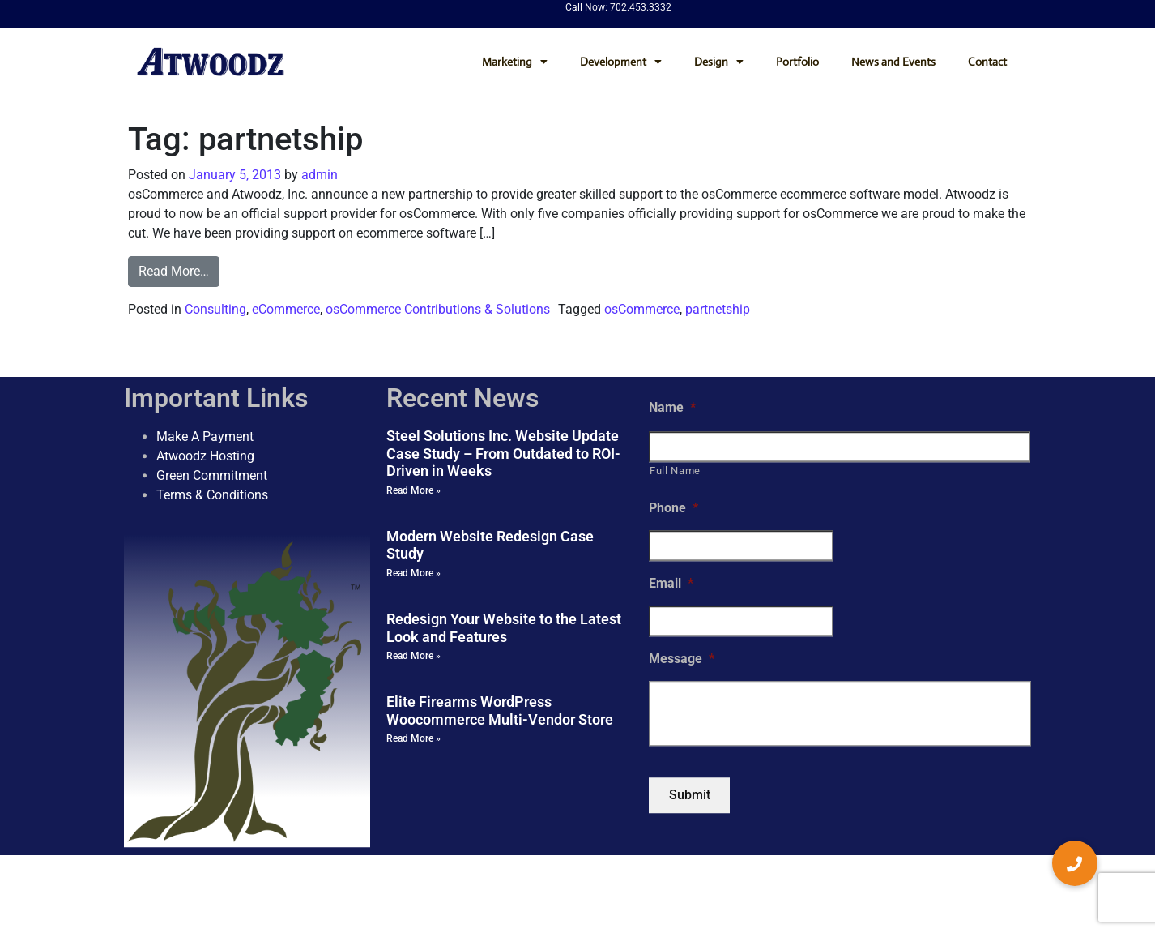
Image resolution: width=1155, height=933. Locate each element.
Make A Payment (205, 436)
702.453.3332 (640, 7)
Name (672, 407)
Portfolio (797, 61)
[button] (1074, 863)
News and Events (893, 61)
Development (621, 61)
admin (318, 174)
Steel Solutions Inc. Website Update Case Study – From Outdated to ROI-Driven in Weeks (503, 453)
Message (681, 658)
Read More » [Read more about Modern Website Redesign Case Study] (413, 573)
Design (719, 61)
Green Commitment (211, 475)
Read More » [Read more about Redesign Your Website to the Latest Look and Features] (413, 655)
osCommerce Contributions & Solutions (438, 309)
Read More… (174, 271)
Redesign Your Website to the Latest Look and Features (503, 627)
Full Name (675, 470)
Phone (673, 508)
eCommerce (286, 309)
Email (671, 583)
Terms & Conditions (212, 495)
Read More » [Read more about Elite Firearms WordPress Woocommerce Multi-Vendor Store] (413, 739)
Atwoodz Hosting (205, 456)
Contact (987, 61)
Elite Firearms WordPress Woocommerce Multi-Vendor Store (499, 710)
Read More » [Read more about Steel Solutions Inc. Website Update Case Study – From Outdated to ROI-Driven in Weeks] (413, 490)
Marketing (515, 61)
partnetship (717, 309)
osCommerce (642, 309)
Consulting (215, 309)
